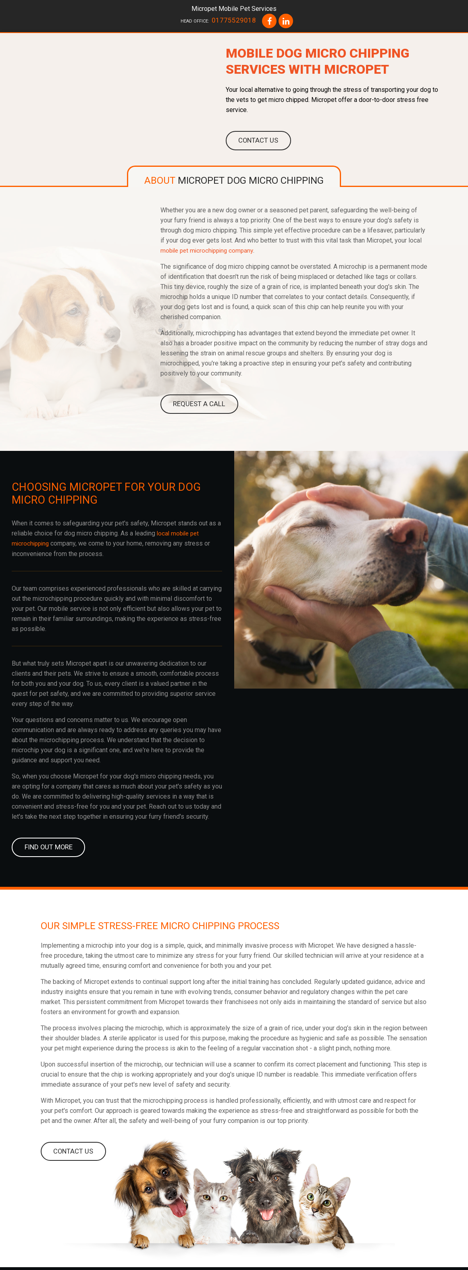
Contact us (257, 141)
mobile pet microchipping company (209, 251)
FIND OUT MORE (48, 849)
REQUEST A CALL (198, 405)
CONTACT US (72, 1154)
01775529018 (234, 20)
